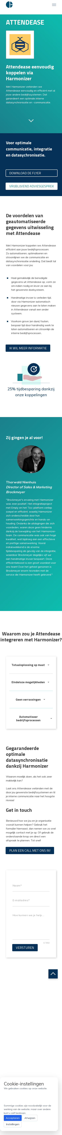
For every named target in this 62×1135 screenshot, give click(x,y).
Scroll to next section (31, 120)
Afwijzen (29, 1118)
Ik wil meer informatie (28, 348)
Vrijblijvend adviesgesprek (31, 186)
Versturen (25, 947)
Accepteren (13, 1118)
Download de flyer (25, 173)
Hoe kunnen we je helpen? (29, 915)
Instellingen (12, 1124)
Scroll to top (53, 973)
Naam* (17, 885)
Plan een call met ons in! (29, 850)
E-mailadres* (21, 900)
